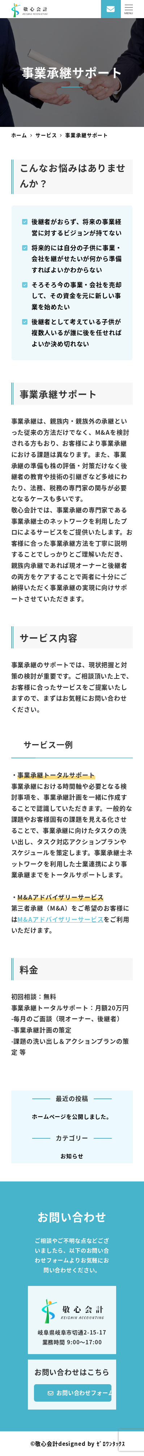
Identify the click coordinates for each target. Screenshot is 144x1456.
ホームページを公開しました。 (72, 1116)
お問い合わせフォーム (79, 1392)
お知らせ (71, 1156)
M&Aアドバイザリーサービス (60, 919)
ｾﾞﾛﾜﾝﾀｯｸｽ (111, 1443)
